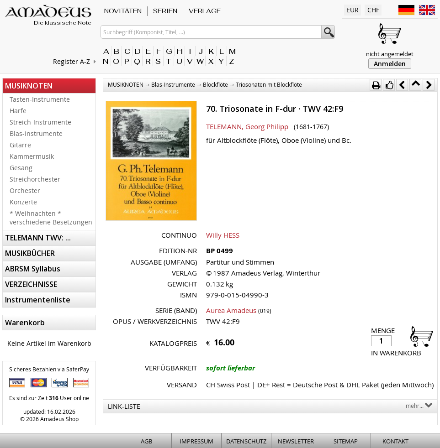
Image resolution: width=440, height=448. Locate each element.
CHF (373, 9)
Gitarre (20, 145)
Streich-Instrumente (40, 122)
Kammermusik (32, 156)
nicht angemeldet (389, 54)
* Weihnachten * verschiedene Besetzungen (51, 217)
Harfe (18, 110)
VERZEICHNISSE (31, 284)
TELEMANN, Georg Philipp (247, 126)
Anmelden (390, 63)
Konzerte (23, 202)
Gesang (21, 167)
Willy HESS (222, 235)
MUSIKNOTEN (29, 86)
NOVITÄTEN (123, 11)
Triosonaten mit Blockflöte (269, 84)
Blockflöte (215, 84)
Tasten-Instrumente (40, 99)
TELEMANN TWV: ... (38, 238)
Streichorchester (35, 179)
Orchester (25, 190)
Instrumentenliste (37, 300)
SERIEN (165, 11)
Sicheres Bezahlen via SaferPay (49, 369)
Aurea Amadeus (231, 310)
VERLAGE (205, 11)
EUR (352, 9)
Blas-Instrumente (36, 133)
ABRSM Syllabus (32, 269)
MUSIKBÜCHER (30, 253)
